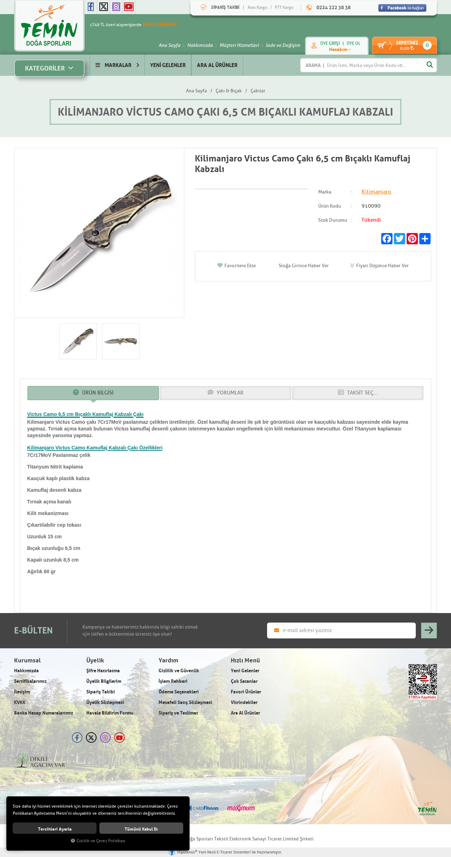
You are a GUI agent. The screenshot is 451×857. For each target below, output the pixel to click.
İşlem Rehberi (173, 681)
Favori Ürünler (246, 692)
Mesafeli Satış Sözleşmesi (185, 702)
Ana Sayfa (166, 45)
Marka (324, 192)
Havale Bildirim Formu (109, 713)
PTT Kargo (284, 7)
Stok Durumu (332, 220)
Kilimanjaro (376, 192)
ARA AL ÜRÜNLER (217, 65)
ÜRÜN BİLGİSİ (93, 393)
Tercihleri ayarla (55, 829)
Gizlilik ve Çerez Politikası (98, 841)
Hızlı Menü (245, 660)
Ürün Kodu (329, 206)
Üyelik (95, 660)
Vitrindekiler (244, 702)
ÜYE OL (350, 43)
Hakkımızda (196, 45)
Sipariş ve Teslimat (178, 713)
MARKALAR (117, 65)
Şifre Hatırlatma (103, 671)
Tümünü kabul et (141, 829)
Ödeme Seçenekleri (179, 692)
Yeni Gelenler (245, 671)
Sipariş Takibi (100, 692)
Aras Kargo (257, 7)
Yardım (168, 660)
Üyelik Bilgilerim (103, 681)
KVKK (19, 702)
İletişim (22, 692)
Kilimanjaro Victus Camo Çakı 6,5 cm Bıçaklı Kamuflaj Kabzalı (225, 111)
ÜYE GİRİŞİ (326, 43)
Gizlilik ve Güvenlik (179, 671)
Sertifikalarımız (30, 681)
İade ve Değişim (279, 45)
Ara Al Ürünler (245, 713)
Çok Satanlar (244, 681)
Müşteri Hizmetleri (235, 45)
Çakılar (258, 91)
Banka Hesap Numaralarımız (43, 713)
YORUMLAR (225, 393)
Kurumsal (27, 660)
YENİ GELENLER (168, 65)
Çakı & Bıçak (229, 91)
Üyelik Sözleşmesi (105, 702)
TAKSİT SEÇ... (358, 393)
